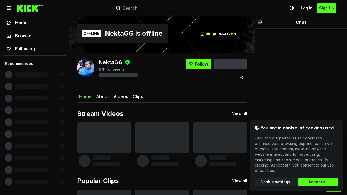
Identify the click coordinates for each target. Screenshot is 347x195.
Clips (138, 96)
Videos (120, 96)
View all (239, 113)
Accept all (318, 182)
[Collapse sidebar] (8, 8)
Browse (19, 35)
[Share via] (241, 77)
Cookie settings (275, 182)
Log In (307, 8)
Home (17, 22)
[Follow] (198, 63)
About (102, 96)
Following (21, 48)
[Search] (171, 8)
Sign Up (326, 8)
